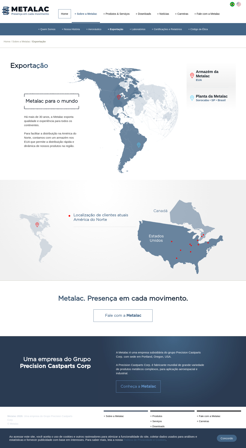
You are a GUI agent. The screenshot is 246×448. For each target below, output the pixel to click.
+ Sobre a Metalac (86, 13)
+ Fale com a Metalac (207, 13)
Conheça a (138, 386)
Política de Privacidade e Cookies (145, 439)
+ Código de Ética (198, 29)
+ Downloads (143, 13)
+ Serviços (156, 421)
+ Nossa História (71, 29)
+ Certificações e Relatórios (167, 29)
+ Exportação (115, 29)
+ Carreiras (181, 13)
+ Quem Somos (46, 29)
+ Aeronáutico (93, 29)
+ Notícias (163, 13)
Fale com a (123, 316)
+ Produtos (156, 416)
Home (64, 13)
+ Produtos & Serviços (116, 13)
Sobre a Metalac (21, 41)
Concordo (227, 438)
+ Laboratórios (137, 29)
